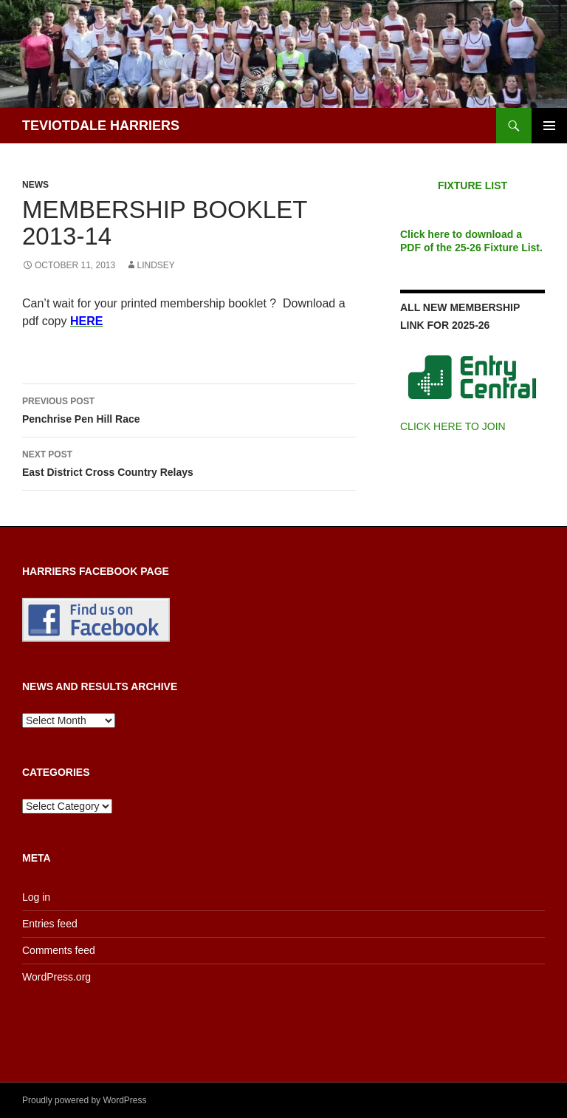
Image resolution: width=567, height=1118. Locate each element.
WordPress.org (56, 977)
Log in (36, 897)
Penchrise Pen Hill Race (189, 408)
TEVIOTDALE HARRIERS (100, 125)
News (35, 185)
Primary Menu (549, 125)
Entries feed (50, 924)
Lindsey (156, 265)
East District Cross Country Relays (189, 462)
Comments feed (58, 950)
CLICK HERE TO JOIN (453, 426)
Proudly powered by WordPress (84, 1100)
